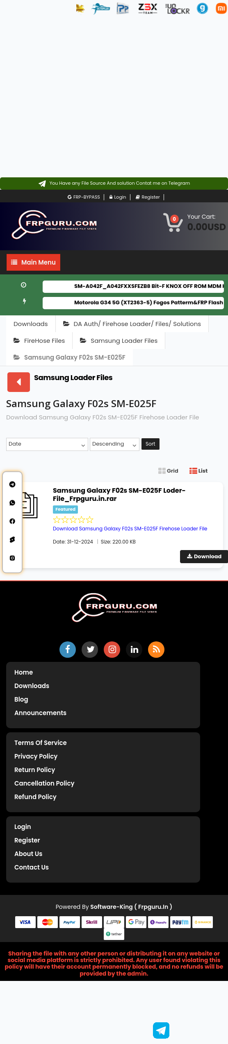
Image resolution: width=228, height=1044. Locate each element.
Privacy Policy (35, 756)
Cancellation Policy (44, 783)
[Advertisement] (80, 96)
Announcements (40, 713)
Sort (150, 443)
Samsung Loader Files (118, 340)
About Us (28, 853)
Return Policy (34, 769)
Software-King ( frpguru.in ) (131, 907)
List (198, 471)
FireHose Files (39, 340)
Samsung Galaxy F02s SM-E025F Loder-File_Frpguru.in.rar (119, 494)
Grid (168, 471)
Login (117, 197)
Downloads (31, 323)
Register (148, 197)
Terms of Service (40, 742)
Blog (21, 699)
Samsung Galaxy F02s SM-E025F (69, 357)
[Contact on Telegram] (114, 183)
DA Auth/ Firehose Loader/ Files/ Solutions (132, 323)
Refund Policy (35, 797)
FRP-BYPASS (84, 197)
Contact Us (31, 867)
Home (23, 672)
